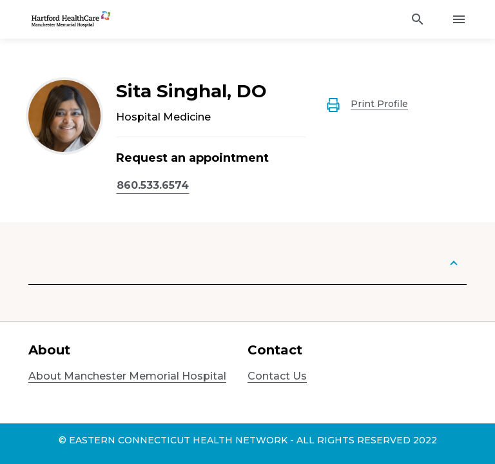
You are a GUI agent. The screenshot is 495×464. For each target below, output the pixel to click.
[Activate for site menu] (459, 19)
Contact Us (277, 376)
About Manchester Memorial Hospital (127, 376)
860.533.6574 (153, 185)
